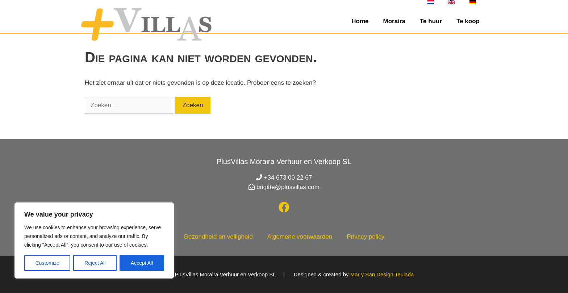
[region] (94, 240)
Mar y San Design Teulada (382, 274)
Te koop (468, 21)
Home (359, 21)
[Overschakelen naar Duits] (472, 2)
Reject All (94, 263)
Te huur (431, 21)
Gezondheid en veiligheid (218, 236)
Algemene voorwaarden (300, 236)
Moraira (394, 21)
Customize (47, 263)
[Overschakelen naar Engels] (451, 2)
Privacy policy (365, 236)
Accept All (142, 263)
